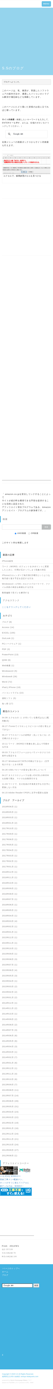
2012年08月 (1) (9, 1155)
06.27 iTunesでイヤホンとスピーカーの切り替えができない (26, 728)
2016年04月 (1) (9, 916)
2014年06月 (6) (9, 1035)
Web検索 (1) (8, 665)
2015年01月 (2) (9, 997)
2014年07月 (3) (9, 1030)
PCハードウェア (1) (11, 644)
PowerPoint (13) (10, 654)
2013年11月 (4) (9, 1074)
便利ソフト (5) (9, 698)
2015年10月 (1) (9, 948)
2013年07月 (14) (10, 1095)
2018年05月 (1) (9, 812)
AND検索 (20, 533)
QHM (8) (6, 660)
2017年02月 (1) (9, 861)
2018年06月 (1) (9, 807)
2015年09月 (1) (9, 954)
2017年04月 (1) (9, 850)
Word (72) (7, 682)
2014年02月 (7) (9, 1057)
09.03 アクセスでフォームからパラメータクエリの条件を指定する (26, 754)
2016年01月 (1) (9, 932)
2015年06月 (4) (9, 970)
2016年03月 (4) (9, 921)
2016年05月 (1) (9, 910)
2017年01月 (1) (9, 867)
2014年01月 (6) (9, 1063)
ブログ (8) (7, 622)
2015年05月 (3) (9, 976)
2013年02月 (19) (10, 1123)
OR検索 (33, 533)
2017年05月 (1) (9, 845)
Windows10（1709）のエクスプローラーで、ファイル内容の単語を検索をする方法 (26, 585)
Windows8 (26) (9, 676)
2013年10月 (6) (9, 1079)
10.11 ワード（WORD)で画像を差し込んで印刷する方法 (26, 745)
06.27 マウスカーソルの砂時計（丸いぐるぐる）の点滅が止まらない (26, 736)
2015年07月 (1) (9, 965)
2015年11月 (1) (9, 943)
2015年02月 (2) (9, 992)
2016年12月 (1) (9, 872)
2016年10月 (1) (9, 883)
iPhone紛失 (7, 561)
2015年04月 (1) (9, 981)
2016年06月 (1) (9, 905)
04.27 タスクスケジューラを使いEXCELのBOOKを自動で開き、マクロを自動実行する (25, 777)
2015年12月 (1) (9, 937)
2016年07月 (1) (9, 899)
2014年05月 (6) (9, 1041)
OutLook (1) (8, 638)
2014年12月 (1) (9, 1003)
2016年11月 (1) (9, 877)
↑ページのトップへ (11, 1268)
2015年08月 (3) (9, 959)
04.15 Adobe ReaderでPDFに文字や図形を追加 (25, 793)
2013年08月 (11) (10, 1090)
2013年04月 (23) (10, 1112)
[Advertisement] (25, 37)
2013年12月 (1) (9, 1068)
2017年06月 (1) (9, 839)
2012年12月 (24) (10, 1134)
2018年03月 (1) (9, 817)
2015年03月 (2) (9, 986)
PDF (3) (6, 649)
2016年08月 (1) (9, 894)
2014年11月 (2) (9, 1008)
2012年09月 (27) (10, 1150)
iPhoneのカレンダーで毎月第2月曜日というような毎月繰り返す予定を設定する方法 (26, 577)
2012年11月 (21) (10, 1139)
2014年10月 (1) (9, 1014)
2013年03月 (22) (10, 1117)
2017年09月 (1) (9, 834)
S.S (16, 1374)
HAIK (32, 1382)
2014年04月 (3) (9, 1046)
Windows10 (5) (9, 671)
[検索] (26, 134)
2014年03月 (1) (9, 1052)
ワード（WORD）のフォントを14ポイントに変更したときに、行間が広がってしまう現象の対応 (25, 568)
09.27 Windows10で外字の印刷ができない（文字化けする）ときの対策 (25, 763)
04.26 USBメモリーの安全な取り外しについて (24, 770)
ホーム (5, 1272)
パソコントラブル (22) (13, 693)
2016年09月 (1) (9, 888)
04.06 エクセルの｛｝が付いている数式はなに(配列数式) (25, 719)
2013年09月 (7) (9, 1084)
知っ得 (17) (7, 704)
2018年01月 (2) (9, 823)
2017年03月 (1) (9, 856)
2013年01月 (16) (10, 1128)
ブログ (5, 1275)
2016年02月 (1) (9, 926)
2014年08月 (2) (9, 1025)
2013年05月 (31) (10, 1106)
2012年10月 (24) (10, 1145)
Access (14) (8, 627)
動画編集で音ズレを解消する (15, 593)
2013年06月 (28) (10, 1101)
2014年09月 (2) (9, 1019)
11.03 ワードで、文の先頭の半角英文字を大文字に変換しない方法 (26, 785)
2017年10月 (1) (9, 828)
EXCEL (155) (8, 633)
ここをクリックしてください (16, 607)
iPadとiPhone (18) (11, 687)
